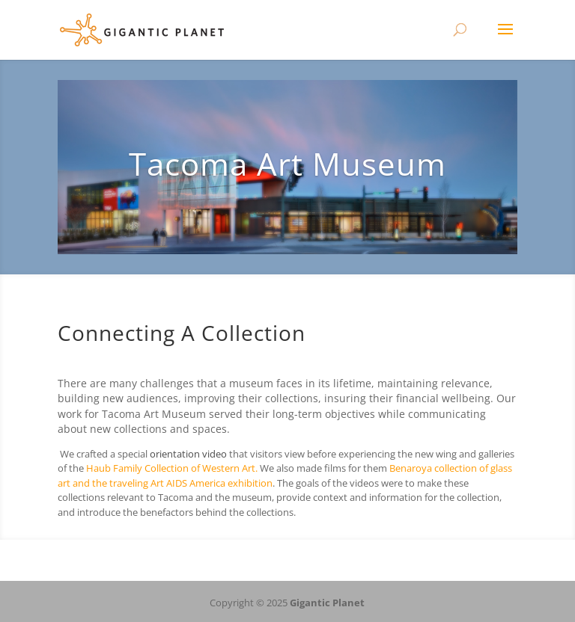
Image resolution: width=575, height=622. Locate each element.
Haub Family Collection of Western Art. (172, 468)
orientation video (188, 454)
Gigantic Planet (327, 602)
